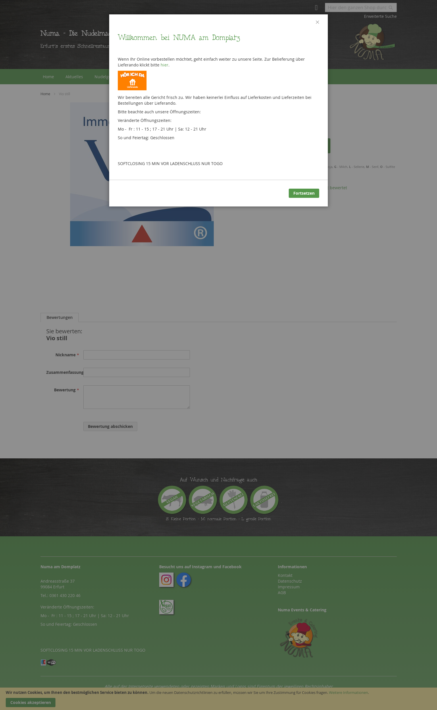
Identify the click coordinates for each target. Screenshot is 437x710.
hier (164, 65)
